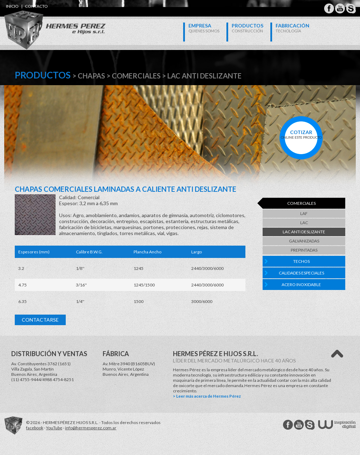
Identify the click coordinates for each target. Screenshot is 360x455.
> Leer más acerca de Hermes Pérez (207, 396)
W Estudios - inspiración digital (337, 424)
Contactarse (40, 320)
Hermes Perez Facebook (329, 8)
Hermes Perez (43, 23)
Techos (301, 261)
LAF (304, 213)
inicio (12, 6)
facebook (34, 427)
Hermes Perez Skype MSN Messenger (351, 8)
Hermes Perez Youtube (340, 8)
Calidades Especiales (301, 273)
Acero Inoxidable (301, 284)
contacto (36, 6)
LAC (304, 222)
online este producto (301, 134)
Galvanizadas (304, 241)
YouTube (54, 427)
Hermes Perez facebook (288, 425)
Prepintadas (304, 250)
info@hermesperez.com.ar (90, 427)
